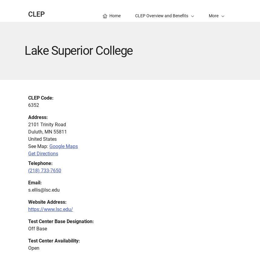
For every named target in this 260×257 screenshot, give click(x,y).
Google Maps (63, 146)
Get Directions (43, 154)
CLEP (36, 14)
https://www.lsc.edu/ (50, 209)
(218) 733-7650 (44, 170)
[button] (217, 11)
